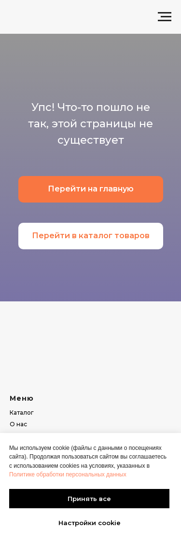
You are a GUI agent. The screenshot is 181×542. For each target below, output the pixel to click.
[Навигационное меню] (164, 17)
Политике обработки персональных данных (67, 474)
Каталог (22, 412)
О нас (18, 424)
